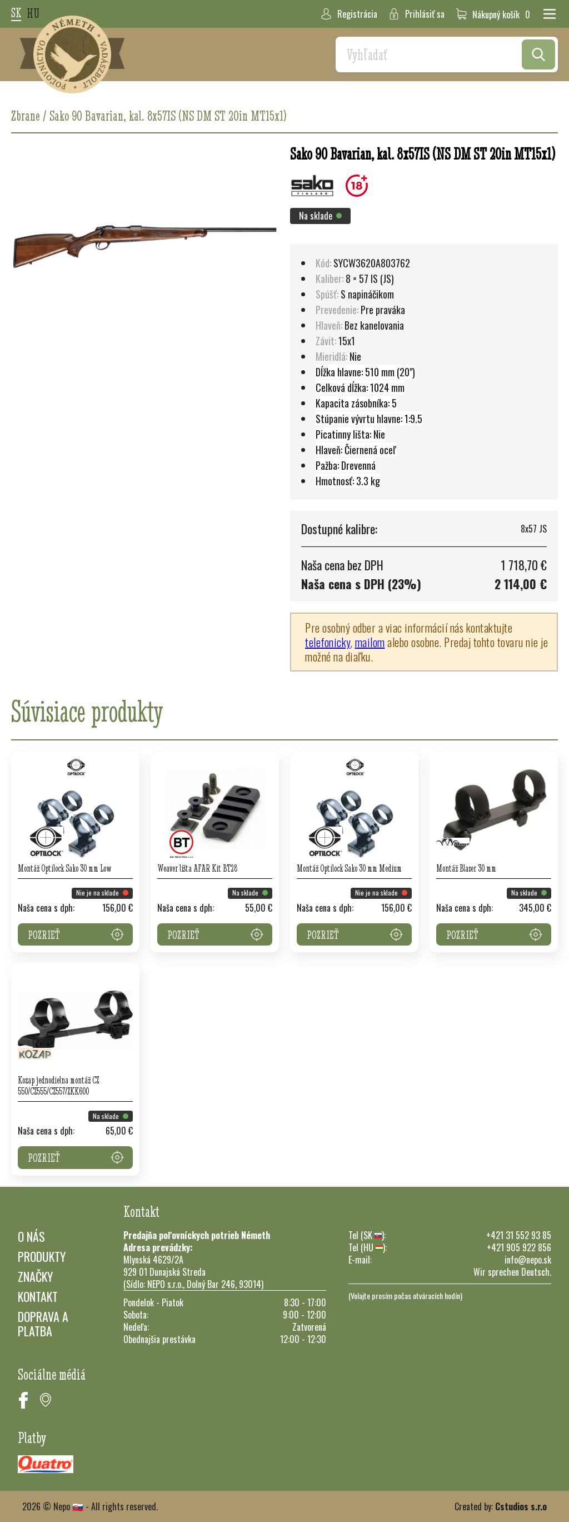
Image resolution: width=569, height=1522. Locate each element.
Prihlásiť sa (416, 14)
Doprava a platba (43, 1323)
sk (16, 14)
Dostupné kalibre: (339, 528)
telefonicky (328, 642)
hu (33, 14)
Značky (35, 1276)
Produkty (42, 1256)
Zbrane (25, 116)
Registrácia (349, 14)
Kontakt (38, 1296)
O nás (31, 1236)
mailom (370, 642)
